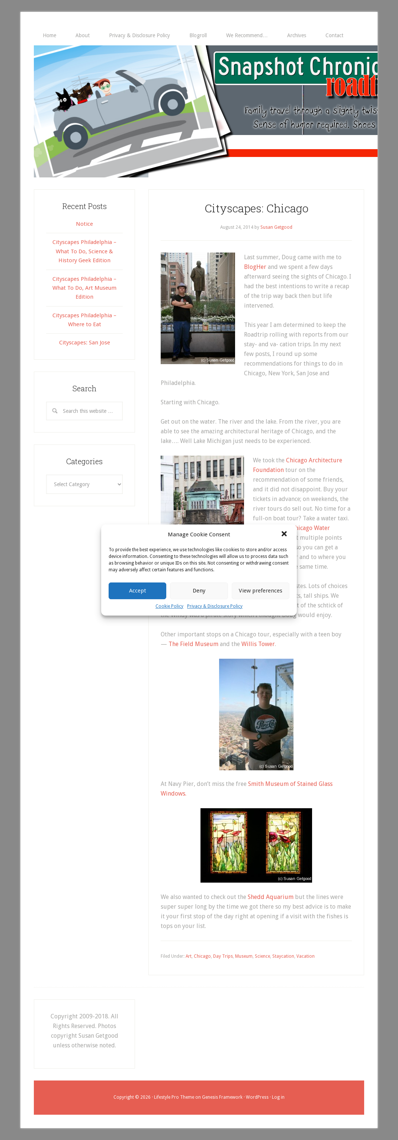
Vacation (305, 956)
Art (189, 956)
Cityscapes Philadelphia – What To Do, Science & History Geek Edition (84, 251)
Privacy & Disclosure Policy (215, 606)
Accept (137, 590)
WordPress (257, 1097)
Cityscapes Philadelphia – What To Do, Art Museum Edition (84, 288)
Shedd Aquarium (270, 896)
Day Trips (223, 956)
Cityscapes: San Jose (84, 342)
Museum (244, 956)
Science (262, 956)
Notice (84, 224)
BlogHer (255, 266)
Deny (199, 590)
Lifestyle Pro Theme (174, 1097)
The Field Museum (193, 644)
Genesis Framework (222, 1097)
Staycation (283, 956)
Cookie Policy (169, 606)
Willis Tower (258, 644)
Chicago (202, 956)
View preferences (260, 590)
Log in (278, 1097)
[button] (284, 534)
